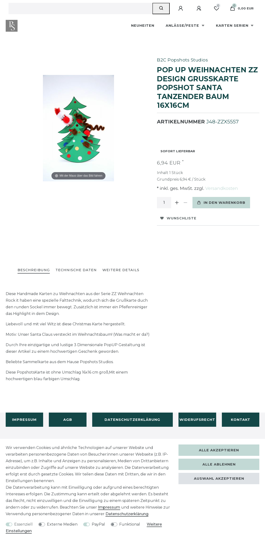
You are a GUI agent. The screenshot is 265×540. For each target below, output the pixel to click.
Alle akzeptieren (219, 450)
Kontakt (240, 420)
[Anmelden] (181, 8)
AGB (67, 420)
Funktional (129, 524)
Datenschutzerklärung (132, 420)
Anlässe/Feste (183, 25)
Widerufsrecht (197, 420)
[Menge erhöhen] (177, 202)
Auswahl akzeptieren (219, 478)
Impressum (24, 420)
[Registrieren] (199, 8)
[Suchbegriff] (80, 8)
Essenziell (23, 524)
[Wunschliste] (216, 8)
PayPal (98, 524)
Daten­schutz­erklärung (126, 514)
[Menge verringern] (185, 202)
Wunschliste (178, 218)
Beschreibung (34, 270)
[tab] (34, 270)
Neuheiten (142, 25)
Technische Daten (76, 270)
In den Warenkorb (221, 202)
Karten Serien (233, 25)
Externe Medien (62, 524)
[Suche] (161, 8)
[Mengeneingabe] (164, 202)
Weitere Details (120, 270)
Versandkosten (221, 188)
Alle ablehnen (219, 464)
